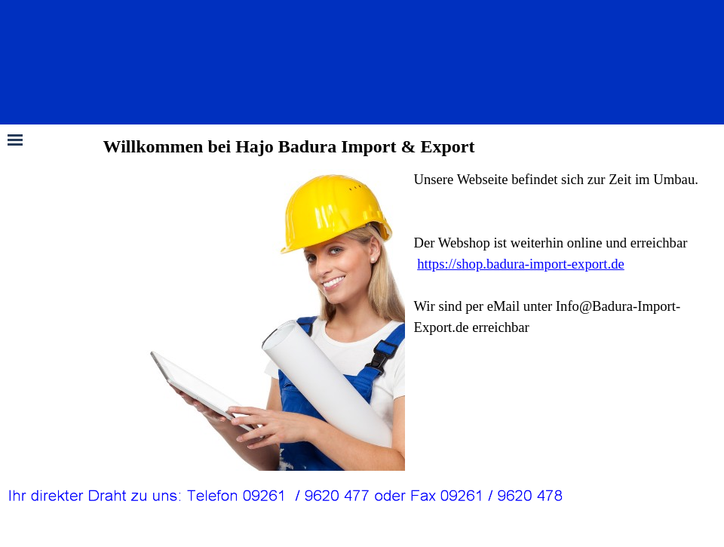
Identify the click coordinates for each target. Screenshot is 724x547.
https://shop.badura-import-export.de (520, 264)
